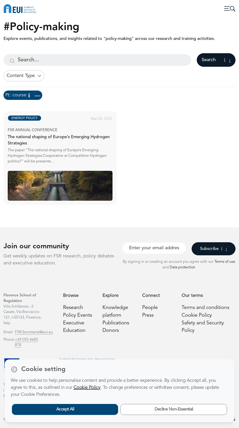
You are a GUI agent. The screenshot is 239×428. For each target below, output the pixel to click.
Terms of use (224, 262)
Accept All (65, 409)
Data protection (182, 267)
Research (73, 307)
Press (148, 315)
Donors (110, 330)
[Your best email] (154, 248)
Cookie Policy (197, 315)
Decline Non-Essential (174, 409)
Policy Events (77, 315)
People (150, 307)
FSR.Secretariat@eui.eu (34, 332)
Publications (115, 323)
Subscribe (213, 249)
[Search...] (97, 60)
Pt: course (22, 95)
